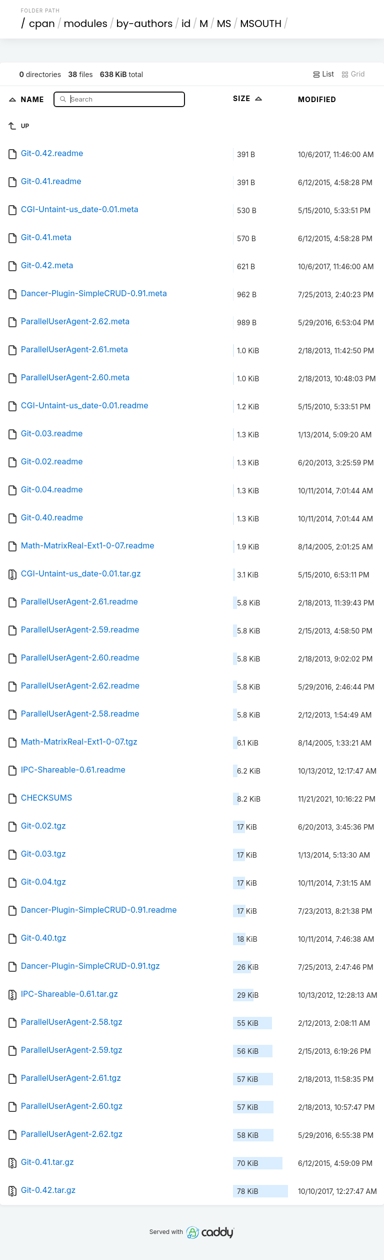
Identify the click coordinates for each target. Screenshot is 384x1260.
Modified (317, 99)
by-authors (144, 24)
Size (248, 98)
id (186, 24)
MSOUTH (261, 24)
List (323, 74)
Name (33, 99)
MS (224, 24)
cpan (42, 24)
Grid (353, 74)
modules (85, 24)
